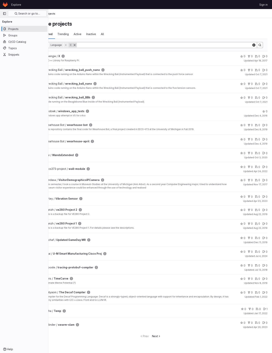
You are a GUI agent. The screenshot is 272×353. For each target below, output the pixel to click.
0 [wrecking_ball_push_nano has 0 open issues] (264, 70)
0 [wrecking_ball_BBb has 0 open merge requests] (257, 97)
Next (166, 336)
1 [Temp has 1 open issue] (265, 309)
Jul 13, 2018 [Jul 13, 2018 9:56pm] (261, 269)
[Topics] (24, 48)
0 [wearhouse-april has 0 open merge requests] (257, 139)
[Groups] (24, 35)
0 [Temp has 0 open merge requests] (258, 309)
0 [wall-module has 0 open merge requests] (257, 166)
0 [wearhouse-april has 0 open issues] (264, 139)
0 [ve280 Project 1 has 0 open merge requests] (257, 223)
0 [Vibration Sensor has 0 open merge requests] (257, 196)
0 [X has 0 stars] (242, 56)
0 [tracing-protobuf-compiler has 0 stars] (242, 265)
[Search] (174, 45)
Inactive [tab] (111, 34)
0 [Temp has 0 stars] (243, 309)
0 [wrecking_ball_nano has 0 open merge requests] (257, 83)
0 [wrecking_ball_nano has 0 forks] (250, 83)
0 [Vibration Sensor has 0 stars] (242, 196)
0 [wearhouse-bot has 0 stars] (242, 125)
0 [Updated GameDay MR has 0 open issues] (264, 238)
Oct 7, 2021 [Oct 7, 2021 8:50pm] (261, 74)
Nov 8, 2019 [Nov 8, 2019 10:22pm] (260, 283)
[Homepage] (5, 5)
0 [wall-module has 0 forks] (250, 166)
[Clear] (254, 45)
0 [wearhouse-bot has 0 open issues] (264, 125)
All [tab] (122, 34)
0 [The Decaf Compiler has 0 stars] (242, 292)
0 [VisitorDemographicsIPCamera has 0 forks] (250, 180)
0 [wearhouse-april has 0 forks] (250, 139)
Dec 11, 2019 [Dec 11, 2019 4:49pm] (260, 242)
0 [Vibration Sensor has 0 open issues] (264, 196)
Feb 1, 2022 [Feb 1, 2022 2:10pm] (261, 296)
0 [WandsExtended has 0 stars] (242, 153)
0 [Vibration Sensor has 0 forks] (250, 196)
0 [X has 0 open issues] (264, 56)
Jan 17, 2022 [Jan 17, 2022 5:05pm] (260, 313)
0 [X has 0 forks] (250, 56)
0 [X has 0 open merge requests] (257, 56)
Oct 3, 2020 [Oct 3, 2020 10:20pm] (261, 157)
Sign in (263, 4)
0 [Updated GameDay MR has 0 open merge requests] (257, 238)
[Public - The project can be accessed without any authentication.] (82, 56)
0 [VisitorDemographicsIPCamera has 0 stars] (242, 180)
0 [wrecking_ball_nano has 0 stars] (242, 83)
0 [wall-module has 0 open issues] (264, 166)
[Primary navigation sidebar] (5, 14)
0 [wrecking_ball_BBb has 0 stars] (242, 97)
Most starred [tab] (63, 34)
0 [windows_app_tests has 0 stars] (264, 111)
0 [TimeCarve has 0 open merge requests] (257, 278)
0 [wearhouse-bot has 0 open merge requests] (257, 125)
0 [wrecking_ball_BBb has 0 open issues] (264, 97)
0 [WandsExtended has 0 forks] (250, 153)
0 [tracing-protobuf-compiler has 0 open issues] (264, 265)
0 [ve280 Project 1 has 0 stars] (242, 223)
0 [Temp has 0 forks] (250, 309)
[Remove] (94, 45)
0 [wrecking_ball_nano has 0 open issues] (264, 83)
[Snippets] (24, 54)
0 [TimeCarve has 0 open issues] (264, 278)
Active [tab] (97, 34)
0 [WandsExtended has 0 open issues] (264, 153)
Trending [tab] (83, 34)
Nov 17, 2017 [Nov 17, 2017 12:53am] (260, 184)
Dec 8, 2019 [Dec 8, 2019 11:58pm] (260, 129)
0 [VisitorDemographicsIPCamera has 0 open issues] (264, 180)
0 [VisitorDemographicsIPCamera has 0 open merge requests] (257, 180)
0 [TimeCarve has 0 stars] (242, 278)
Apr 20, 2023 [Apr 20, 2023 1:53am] (260, 327)
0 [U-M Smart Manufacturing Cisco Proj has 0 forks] (250, 251)
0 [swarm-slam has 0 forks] (250, 322)
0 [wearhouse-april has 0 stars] (242, 139)
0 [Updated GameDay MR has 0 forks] (250, 238)
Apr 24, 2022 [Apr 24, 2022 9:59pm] (260, 171)
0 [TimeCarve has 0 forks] (250, 278)
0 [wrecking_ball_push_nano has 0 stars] (242, 70)
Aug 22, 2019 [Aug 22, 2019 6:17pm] (260, 228)
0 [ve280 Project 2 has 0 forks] (250, 209)
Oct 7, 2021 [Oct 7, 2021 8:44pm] (261, 88)
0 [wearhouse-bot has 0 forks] (250, 125)
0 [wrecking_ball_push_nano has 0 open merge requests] (257, 70)
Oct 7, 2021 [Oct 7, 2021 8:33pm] (261, 101)
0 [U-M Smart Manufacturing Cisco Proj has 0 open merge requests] (257, 251)
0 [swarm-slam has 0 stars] (242, 322)
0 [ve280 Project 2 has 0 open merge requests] (257, 209)
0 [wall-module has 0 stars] (242, 166)
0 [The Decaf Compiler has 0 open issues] (264, 292)
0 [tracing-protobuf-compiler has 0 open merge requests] (257, 265)
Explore (16, 4)
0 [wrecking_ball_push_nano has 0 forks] (250, 70)
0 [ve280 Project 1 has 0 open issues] (264, 223)
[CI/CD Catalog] (24, 42)
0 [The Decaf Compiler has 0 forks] (250, 292)
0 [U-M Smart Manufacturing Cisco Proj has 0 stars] (242, 251)
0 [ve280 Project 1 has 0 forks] (250, 223)
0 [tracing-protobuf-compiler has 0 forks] (250, 265)
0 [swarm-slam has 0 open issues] (264, 322)
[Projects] (24, 29)
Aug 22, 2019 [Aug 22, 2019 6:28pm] (260, 214)
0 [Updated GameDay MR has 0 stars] (242, 238)
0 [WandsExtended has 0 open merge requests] (257, 153)
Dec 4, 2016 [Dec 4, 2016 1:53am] (260, 115)
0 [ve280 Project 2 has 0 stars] (242, 209)
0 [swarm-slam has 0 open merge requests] (257, 322)
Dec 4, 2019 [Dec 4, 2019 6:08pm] (260, 143)
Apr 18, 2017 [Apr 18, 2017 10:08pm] (260, 60)
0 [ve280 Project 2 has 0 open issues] (264, 209)
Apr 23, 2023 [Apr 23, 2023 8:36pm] (260, 201)
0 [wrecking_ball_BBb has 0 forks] (250, 97)
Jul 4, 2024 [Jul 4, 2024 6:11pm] (261, 256)
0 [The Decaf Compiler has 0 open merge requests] (257, 292)
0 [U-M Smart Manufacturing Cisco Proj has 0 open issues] (264, 251)
